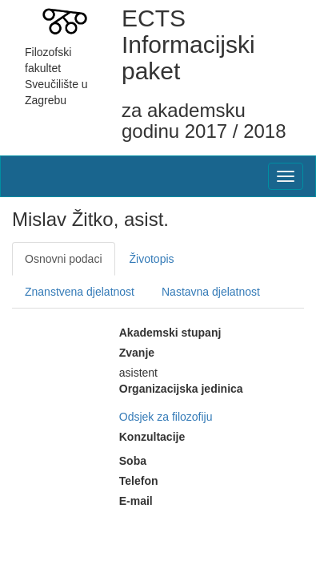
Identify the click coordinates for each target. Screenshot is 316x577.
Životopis (152, 258)
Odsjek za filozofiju (166, 416)
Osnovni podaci (63, 258)
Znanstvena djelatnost (79, 291)
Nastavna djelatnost (211, 291)
